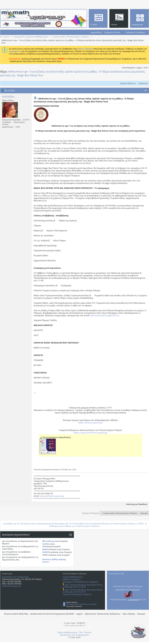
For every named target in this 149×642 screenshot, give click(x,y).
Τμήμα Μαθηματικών (73, 576)
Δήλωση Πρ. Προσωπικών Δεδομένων (103, 613)
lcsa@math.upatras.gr (11, 586)
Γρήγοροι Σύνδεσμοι (135, 32)
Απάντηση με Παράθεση (135, 504)
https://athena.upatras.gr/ (90, 422)
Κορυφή (143, 513)
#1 (146, 90)
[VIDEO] (46, 552)
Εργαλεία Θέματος (127, 83)
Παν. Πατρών (85, 632)
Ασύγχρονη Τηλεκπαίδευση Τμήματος (80, 581)
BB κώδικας (48, 541)
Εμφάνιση (143, 83)
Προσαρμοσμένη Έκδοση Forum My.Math (81, 604)
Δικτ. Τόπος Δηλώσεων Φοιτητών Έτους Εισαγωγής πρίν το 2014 (83, 585)
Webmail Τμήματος (72, 579)
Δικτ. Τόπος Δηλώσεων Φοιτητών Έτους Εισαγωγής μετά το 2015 (83, 590)
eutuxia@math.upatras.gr (52, 496)
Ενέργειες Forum (112, 32)
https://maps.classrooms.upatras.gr (90, 432)
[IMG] (45, 549)
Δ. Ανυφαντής (133, 599)
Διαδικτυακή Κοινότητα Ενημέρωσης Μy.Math (52, 613)
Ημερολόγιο (96, 32)
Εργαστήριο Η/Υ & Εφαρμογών (15, 577)
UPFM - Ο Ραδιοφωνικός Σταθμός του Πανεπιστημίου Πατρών (98, 524)
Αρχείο (79, 613)
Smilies (46, 543)
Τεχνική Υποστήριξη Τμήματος (77, 594)
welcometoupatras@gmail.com (104, 315)
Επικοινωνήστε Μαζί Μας (16, 613)
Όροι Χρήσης (129, 613)
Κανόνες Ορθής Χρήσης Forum (54, 560)
